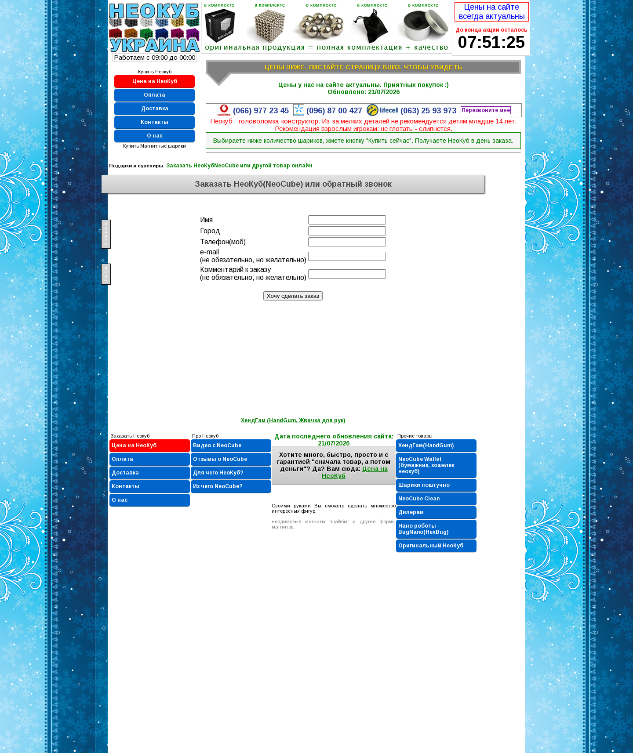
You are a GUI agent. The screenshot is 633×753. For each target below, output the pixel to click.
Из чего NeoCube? (218, 486)
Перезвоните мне (486, 110)
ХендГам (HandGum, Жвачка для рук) (293, 420)
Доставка (154, 108)
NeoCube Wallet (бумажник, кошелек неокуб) (426, 465)
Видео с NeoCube (217, 445)
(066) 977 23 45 (261, 110)
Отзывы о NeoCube (220, 459)
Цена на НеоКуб (154, 81)
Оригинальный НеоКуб (430, 546)
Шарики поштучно (424, 485)
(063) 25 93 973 (428, 110)
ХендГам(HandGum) (426, 445)
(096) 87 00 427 (334, 110)
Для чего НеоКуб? (218, 473)
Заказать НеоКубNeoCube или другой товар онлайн (239, 166)
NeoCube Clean (419, 499)
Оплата (154, 95)
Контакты (154, 122)
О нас (155, 136)
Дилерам (411, 512)
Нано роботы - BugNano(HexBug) (423, 529)
